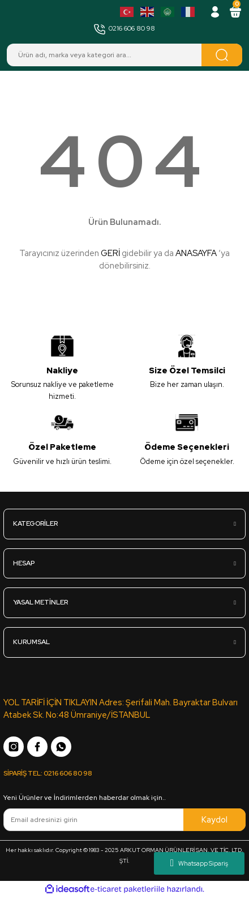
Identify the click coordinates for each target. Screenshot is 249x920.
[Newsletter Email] (124, 819)
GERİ (110, 253)
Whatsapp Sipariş (199, 863)
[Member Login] (215, 12)
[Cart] (235, 12)
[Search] (124, 55)
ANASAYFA (196, 253)
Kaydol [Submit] (214, 819)
